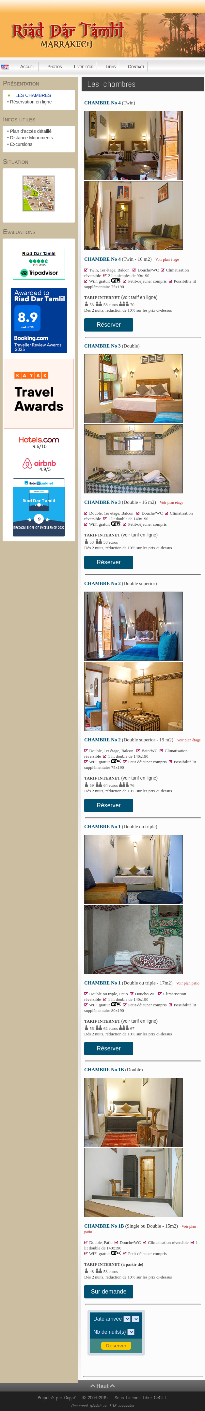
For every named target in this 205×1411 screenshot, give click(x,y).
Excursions (21, 144)
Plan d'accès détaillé (31, 131)
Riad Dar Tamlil (39, 501)
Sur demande (108, 1291)
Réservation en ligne (31, 101)
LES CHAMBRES (33, 95)
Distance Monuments (31, 137)
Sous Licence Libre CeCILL (142, 1398)
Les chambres (111, 84)
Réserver (109, 324)
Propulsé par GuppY (58, 1398)
